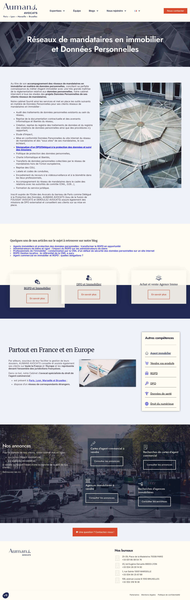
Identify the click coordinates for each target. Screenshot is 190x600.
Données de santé (161, 394)
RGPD (154, 373)
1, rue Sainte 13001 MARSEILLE (136, 572)
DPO (153, 383)
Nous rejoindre (116, 10)
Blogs (94, 10)
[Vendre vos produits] (146, 363)
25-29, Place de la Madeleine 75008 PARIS (142, 557)
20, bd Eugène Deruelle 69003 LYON (139, 565)
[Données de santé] (146, 393)
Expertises (57, 10)
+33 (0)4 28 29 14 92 (132, 568)
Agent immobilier (160, 353)
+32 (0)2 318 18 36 (131, 583)
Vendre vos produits (162, 363)
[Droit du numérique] (146, 404)
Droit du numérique (162, 404)
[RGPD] (146, 373)
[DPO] (146, 383)
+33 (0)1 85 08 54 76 (132, 560)
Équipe (77, 10)
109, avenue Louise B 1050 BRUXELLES (140, 579)
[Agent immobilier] (146, 353)
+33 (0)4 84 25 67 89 (132, 575)
